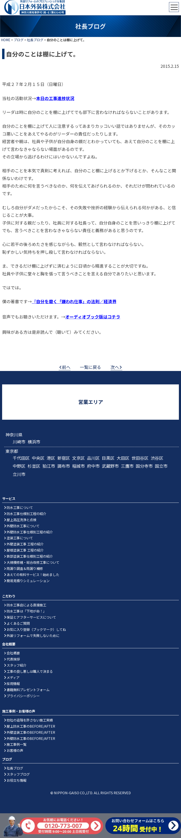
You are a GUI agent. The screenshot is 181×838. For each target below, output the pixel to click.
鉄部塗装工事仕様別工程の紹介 (30, 556)
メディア (13, 677)
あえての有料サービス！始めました (33, 574)
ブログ (19, 39)
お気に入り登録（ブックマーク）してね (36, 629)
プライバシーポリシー (23, 695)
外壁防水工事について (23, 525)
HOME (5, 39)
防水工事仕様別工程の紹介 (26, 513)
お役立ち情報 (16, 780)
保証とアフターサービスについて (31, 617)
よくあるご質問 (18, 623)
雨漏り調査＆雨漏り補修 (25, 568)
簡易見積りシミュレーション (28, 580)
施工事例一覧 (16, 744)
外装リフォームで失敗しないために (33, 635)
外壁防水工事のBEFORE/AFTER (31, 738)
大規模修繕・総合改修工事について (33, 562)
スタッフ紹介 (16, 665)
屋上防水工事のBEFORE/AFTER (31, 726)
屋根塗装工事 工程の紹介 (25, 550)
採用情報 (13, 683)
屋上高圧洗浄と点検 (21, 519)
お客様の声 (15, 750)
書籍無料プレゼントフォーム (28, 689)
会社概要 (13, 652)
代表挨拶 (13, 659)
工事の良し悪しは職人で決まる (30, 671)
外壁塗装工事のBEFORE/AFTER (31, 732)
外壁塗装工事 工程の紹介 (25, 543)
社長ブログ (35, 39)
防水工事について (20, 507)
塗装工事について (20, 537)
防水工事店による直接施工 (26, 604)
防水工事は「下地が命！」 (26, 610)
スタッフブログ (18, 774)
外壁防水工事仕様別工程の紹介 (30, 531)
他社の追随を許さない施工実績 (30, 719)
